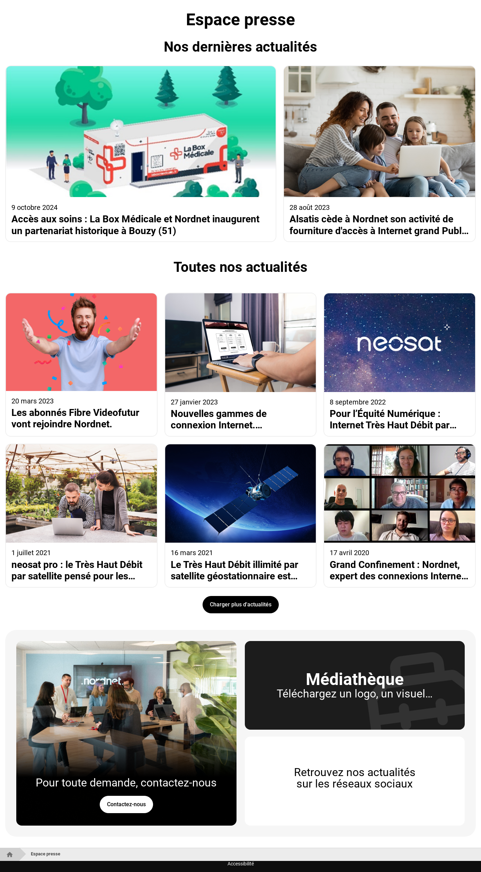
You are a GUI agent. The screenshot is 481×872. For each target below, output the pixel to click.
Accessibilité (241, 863)
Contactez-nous (126, 804)
